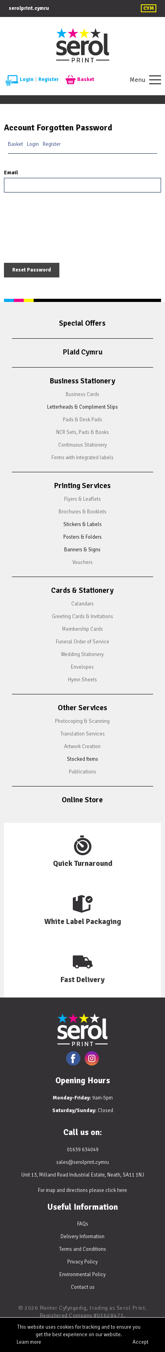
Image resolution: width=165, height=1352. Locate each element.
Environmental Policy (82, 1274)
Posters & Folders (82, 537)
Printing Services (82, 485)
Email (11, 173)
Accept (140, 1342)
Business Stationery (82, 381)
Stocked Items (82, 759)
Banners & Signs (82, 550)
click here (116, 1190)
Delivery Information (82, 1236)
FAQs (82, 1224)
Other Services (82, 708)
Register (48, 79)
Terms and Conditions (82, 1249)
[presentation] (64, 229)
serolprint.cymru (29, 8)
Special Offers (82, 323)
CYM (148, 8)
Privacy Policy (82, 1262)
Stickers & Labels (82, 524)
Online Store (82, 800)
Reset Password (31, 270)
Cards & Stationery (82, 590)
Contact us (83, 1287)
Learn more (29, 1342)
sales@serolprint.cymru (82, 1162)
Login (20, 80)
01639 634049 (83, 1149)
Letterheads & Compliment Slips (82, 407)
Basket (80, 80)
